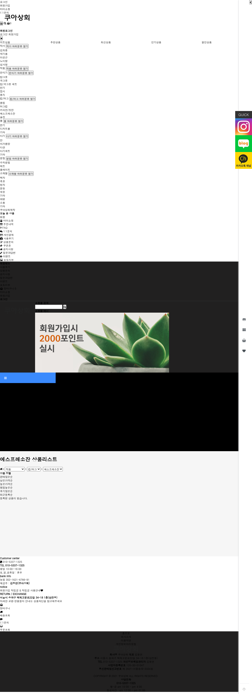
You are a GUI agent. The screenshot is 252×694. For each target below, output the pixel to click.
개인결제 (7, 235)
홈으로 (126, 633)
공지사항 (6, 249)
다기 (2, 135)
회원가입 (5, 5)
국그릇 (4, 80)
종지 (2, 94)
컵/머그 (4, 98)
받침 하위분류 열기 (17, 158)
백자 (2, 177)
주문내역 (6, 224)
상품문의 (6, 242)
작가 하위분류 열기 (17, 46)
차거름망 (5, 143)
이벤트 (5, 256)
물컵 (2, 102)
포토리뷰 (7, 260)
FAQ (3, 227)
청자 (2, 184)
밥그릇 (4, 77)
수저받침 (5, 162)
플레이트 (5, 169)
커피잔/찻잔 (7, 110)
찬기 (2, 87)
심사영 (4, 64)
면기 (2, 125)
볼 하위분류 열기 (13, 121)
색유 (2, 192)
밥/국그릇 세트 (8, 84)
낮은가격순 (6, 480)
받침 (2, 158)
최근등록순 (6, 494)
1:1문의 (4, 12)
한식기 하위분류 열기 (21, 73)
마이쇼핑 (5, 9)
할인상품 (207, 42)
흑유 (2, 181)
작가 (2, 46)
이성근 (4, 57)
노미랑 (4, 61)
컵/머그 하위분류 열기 (22, 98)
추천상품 (55, 42)
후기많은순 (6, 491)
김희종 (4, 50)
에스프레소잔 (7, 113)
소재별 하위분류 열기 (21, 173)
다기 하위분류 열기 (17, 136)
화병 (2, 199)
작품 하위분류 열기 (17, 68)
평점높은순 (6, 487)
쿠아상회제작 (7, 210)
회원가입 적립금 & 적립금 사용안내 (20, 590)
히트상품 (5, 42)
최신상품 (106, 42)
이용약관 (126, 640)
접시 (2, 91)
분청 (2, 188)
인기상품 (156, 42)
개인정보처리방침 (126, 644)
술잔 (2, 117)
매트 (2, 166)
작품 (2, 68)
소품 (2, 202)
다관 (2, 147)
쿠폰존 (5, 245)
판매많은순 (6, 477)
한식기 (4, 72)
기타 (2, 132)
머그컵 (4, 106)
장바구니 (8, 288)
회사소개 (126, 636)
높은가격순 (6, 484)
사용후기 (7, 238)
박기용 (4, 54)
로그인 (4, 2)
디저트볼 (5, 128)
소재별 (4, 173)
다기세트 (5, 151)
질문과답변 (8, 252)
